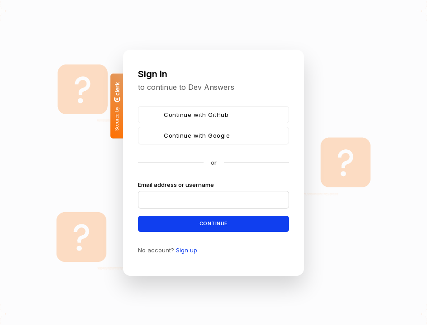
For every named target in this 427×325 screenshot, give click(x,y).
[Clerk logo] (117, 92)
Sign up (186, 249)
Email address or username (176, 184)
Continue (213, 223)
